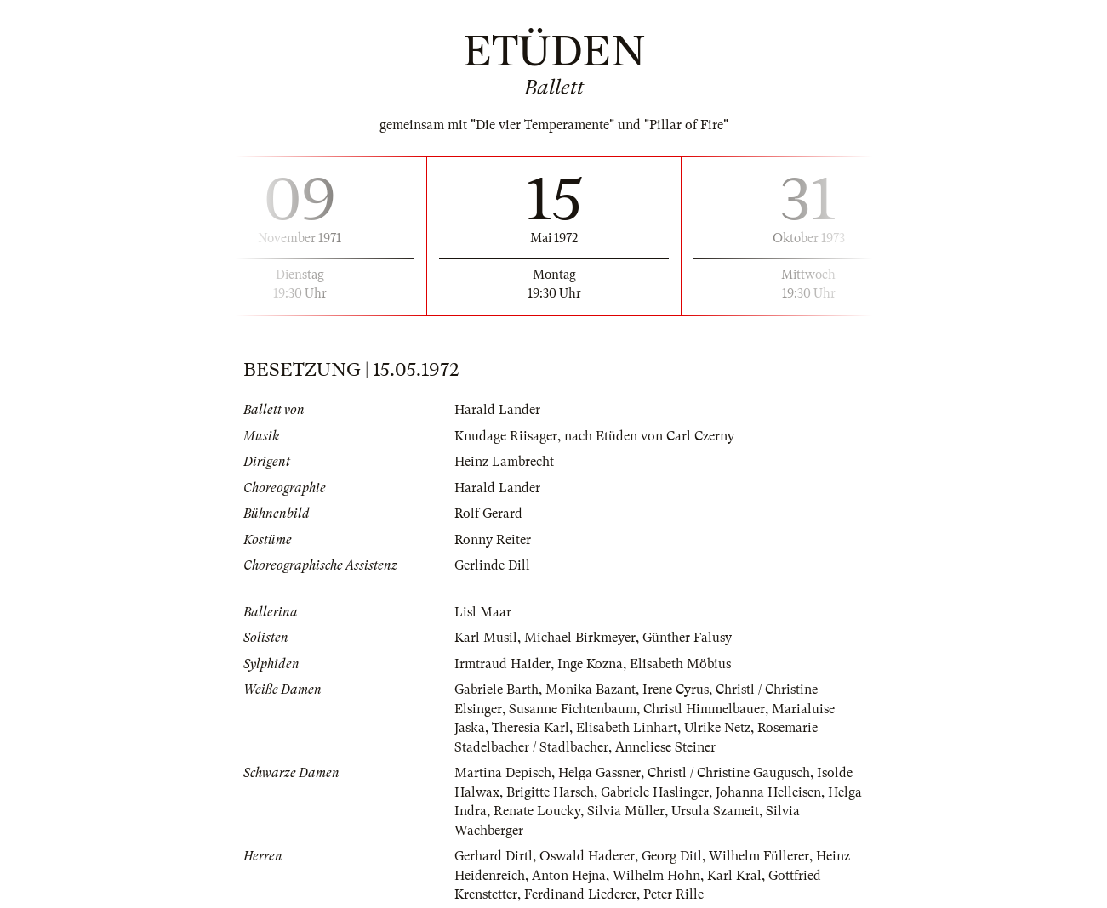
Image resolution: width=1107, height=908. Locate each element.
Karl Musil (485, 637)
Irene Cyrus (675, 689)
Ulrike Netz (717, 727)
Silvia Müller (626, 811)
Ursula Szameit (715, 811)
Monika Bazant (590, 689)
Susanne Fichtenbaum (572, 709)
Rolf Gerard (488, 513)
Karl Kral (734, 875)
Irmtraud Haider (502, 664)
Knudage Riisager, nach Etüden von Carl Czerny (594, 436)
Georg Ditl (672, 856)
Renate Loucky (537, 811)
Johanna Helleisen (768, 792)
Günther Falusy (687, 637)
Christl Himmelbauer (704, 709)
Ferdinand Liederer (580, 894)
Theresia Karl (530, 727)
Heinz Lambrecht (504, 461)
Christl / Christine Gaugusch (729, 772)
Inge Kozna (590, 664)
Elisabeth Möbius (680, 664)
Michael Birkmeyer (580, 637)
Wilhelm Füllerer (759, 856)
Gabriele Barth (496, 689)
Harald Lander (497, 409)
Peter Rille (673, 894)
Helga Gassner (599, 772)
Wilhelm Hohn (656, 875)
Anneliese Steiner (665, 747)
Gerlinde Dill (492, 565)
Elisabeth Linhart (626, 727)
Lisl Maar (482, 612)
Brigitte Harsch (550, 792)
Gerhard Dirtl (493, 856)
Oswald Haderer (587, 856)
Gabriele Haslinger (655, 792)
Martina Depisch (502, 772)
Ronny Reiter (492, 540)
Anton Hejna (569, 875)
